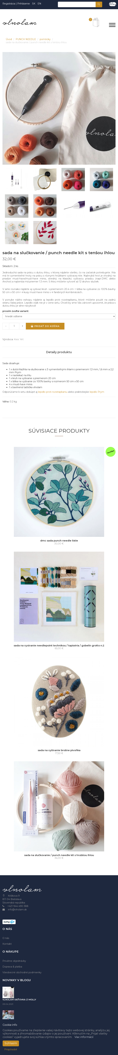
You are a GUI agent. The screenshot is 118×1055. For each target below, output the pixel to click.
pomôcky (45, 39)
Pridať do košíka (45, 326)
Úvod (9, 39)
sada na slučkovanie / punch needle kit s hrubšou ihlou (59, 855)
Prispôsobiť (10, 1049)
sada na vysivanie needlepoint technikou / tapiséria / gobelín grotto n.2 (59, 645)
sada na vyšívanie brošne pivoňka (59, 750)
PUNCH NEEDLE (26, 39)
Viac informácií (83, 1037)
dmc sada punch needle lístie (59, 540)
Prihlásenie (23, 3)
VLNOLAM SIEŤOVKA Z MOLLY (19, 999)
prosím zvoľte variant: (15, 311)
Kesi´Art (19, 339)
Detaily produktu (59, 352)
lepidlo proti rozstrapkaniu (52, 391)
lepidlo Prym (97, 391)
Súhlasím (11, 1043)
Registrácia (9, 3)
